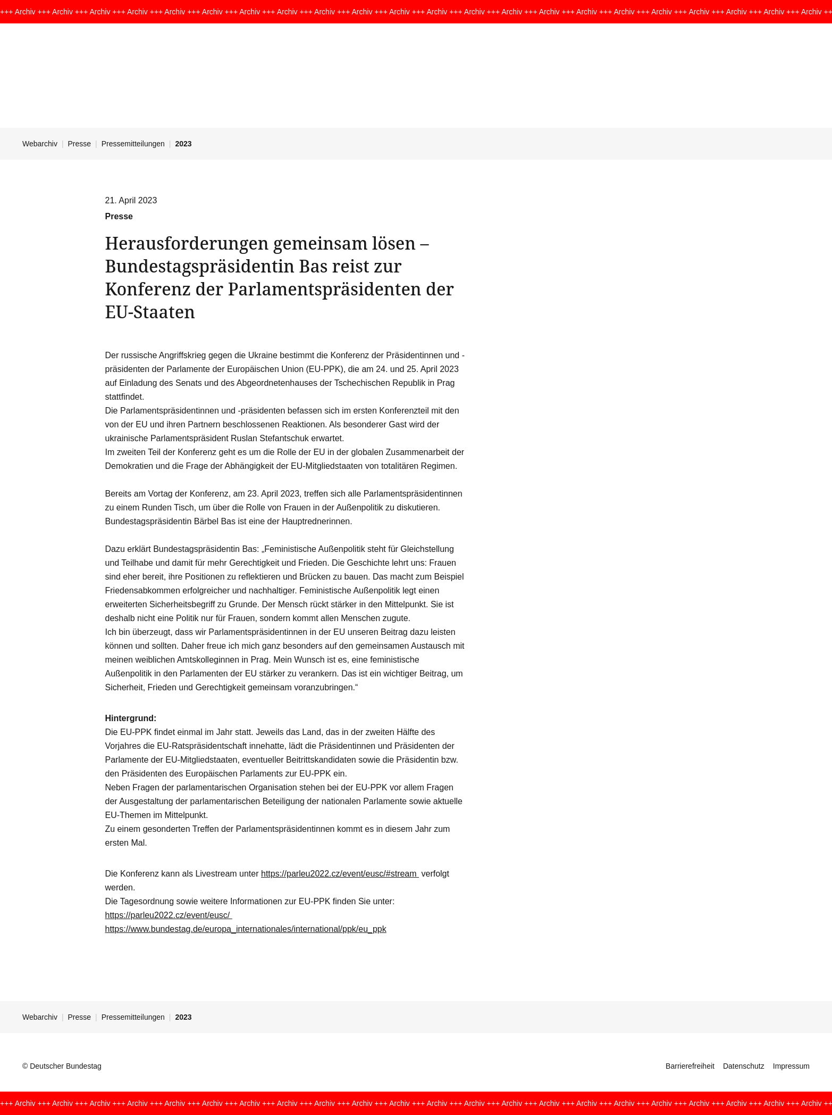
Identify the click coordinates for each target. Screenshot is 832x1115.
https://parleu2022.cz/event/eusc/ (168, 915)
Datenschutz (743, 1066)
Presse (79, 143)
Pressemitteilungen (133, 143)
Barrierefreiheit (690, 1066)
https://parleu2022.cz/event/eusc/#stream (340, 873)
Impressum (791, 1066)
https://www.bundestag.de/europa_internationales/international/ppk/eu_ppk (245, 929)
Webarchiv (39, 143)
